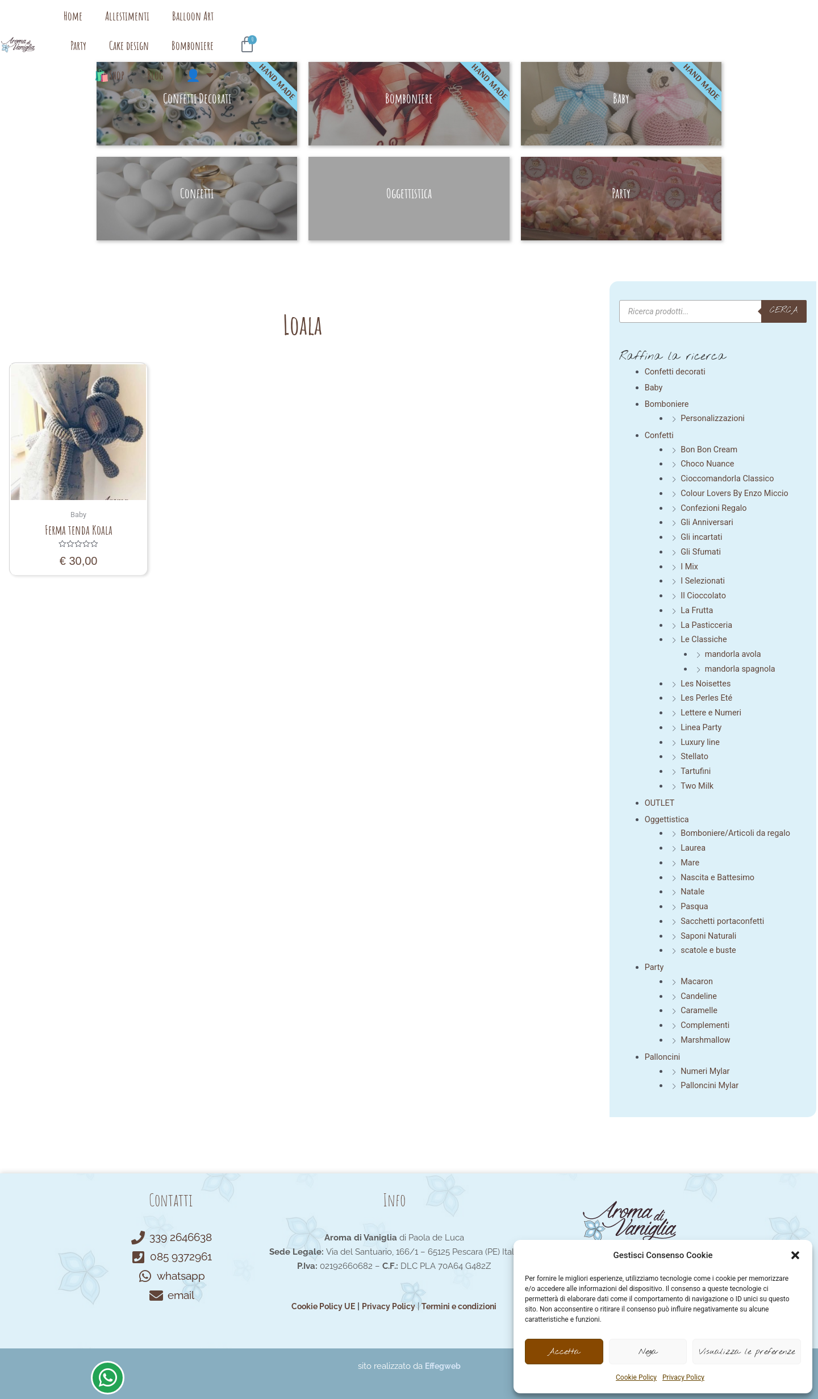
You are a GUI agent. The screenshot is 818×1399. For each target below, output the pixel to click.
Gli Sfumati (702, 552)
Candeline (699, 995)
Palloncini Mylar (711, 1085)
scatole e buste (709, 950)
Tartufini (696, 771)
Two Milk (698, 786)
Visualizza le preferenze (747, 1352)
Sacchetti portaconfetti (724, 920)
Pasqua (695, 906)
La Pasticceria (707, 624)
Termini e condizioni (463, 1306)
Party (404, 25)
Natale (693, 891)
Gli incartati (702, 537)
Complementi (706, 1025)
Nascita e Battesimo (719, 877)
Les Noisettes (707, 683)
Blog (623, 25)
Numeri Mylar (706, 1070)
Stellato (695, 756)
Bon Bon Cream (710, 449)
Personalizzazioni (714, 418)
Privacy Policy (683, 1377)
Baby (654, 387)
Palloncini (663, 1056)
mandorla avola (734, 654)
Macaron (697, 981)
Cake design (454, 25)
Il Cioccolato (704, 595)
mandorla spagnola (741, 669)
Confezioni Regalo (715, 507)
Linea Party (702, 727)
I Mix (690, 566)
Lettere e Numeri (712, 712)
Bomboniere (518, 25)
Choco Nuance (708, 464)
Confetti (660, 435)
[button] (795, 1255)
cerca (783, 311)
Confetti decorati (676, 372)
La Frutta (697, 610)
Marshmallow (706, 1039)
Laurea (694, 848)
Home (232, 25)
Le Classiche (705, 639)
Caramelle (700, 1010)
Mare (690, 862)
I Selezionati (704, 581)
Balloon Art (352, 25)
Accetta (564, 1352)
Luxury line (701, 741)
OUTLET (660, 802)
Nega (647, 1352)
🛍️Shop (577, 25)
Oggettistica (668, 819)
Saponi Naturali (709, 935)
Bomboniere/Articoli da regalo (737, 833)
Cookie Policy (636, 1377)
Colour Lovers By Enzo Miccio (736, 493)
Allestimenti (287, 25)
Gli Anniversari (708, 522)
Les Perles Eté (707, 698)
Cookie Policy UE (319, 1306)
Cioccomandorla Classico (729, 478)
